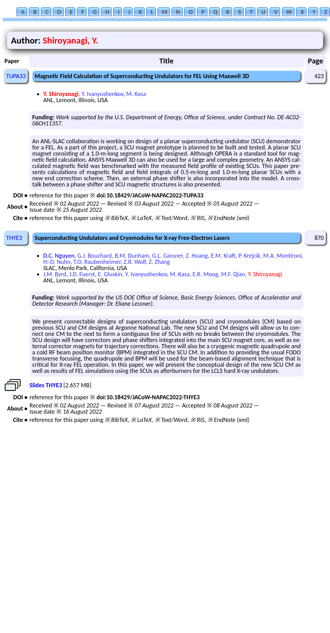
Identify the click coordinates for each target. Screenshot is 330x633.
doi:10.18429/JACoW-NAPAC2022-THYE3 (148, 397)
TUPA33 (16, 76)
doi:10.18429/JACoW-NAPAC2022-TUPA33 (149, 195)
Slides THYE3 (46, 385)
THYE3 (14, 238)
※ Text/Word (171, 218)
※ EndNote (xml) (229, 218)
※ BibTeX (116, 218)
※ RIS (197, 218)
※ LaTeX (141, 218)
